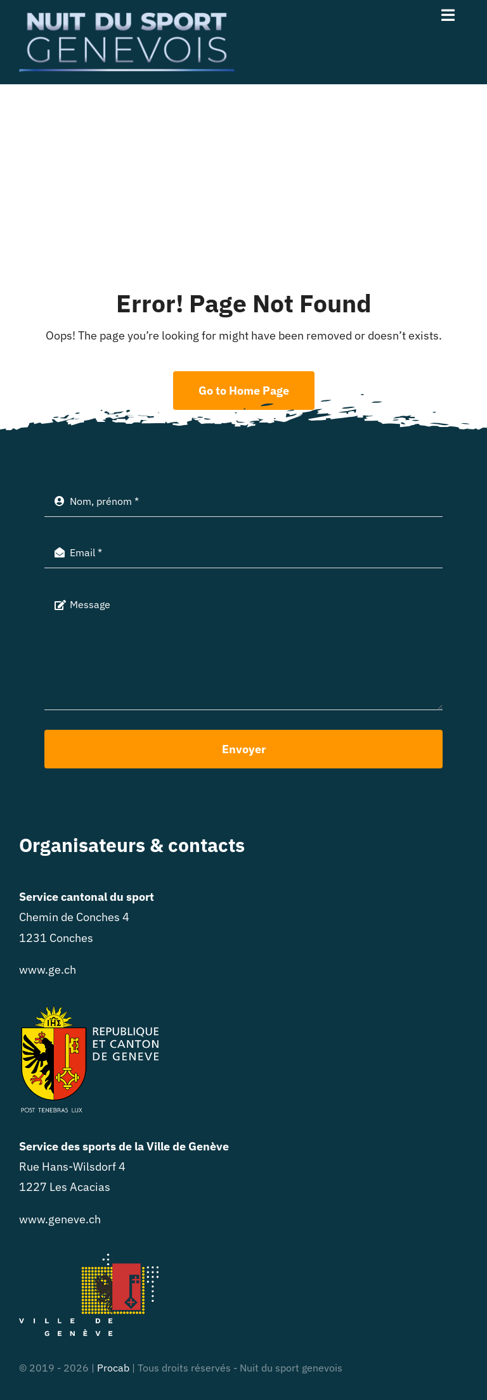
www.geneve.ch (60, 1219)
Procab (113, 1367)
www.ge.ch (47, 969)
